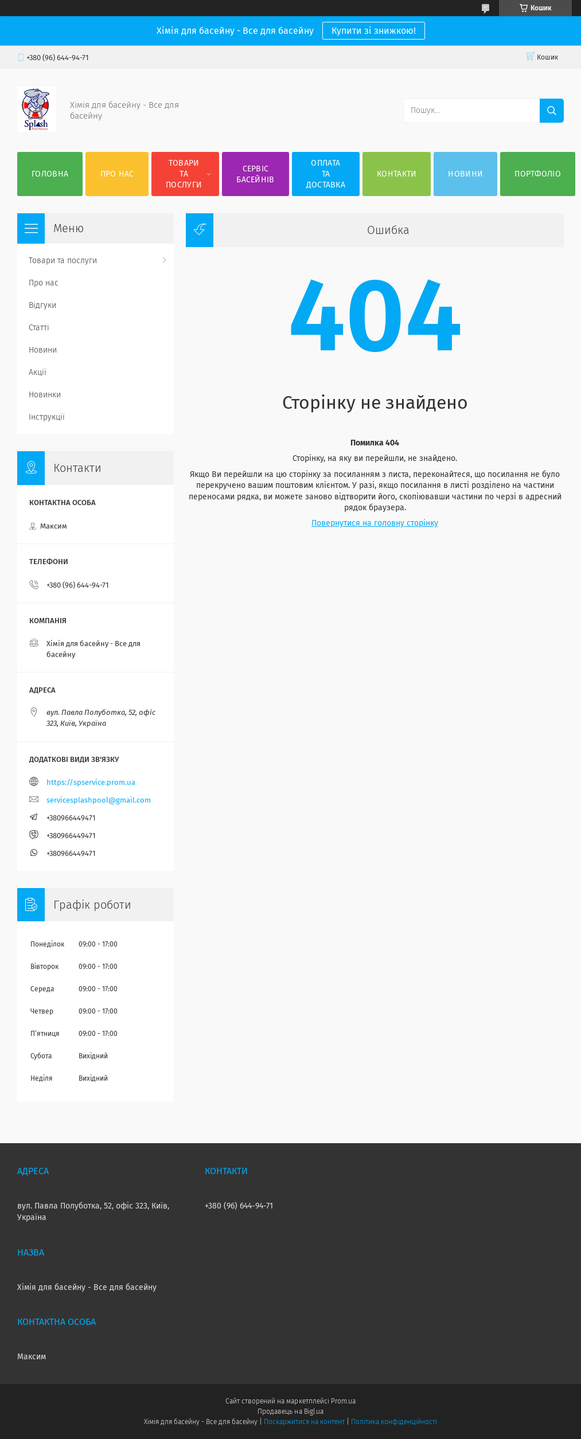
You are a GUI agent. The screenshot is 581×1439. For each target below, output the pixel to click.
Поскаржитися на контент (304, 1422)
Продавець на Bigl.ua (290, 1411)
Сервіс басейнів (255, 174)
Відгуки (42, 305)
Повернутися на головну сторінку (374, 523)
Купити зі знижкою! (374, 30)
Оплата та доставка (325, 174)
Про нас (117, 174)
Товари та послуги (184, 174)
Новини (465, 174)
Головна (50, 174)
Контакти (396, 174)
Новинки (45, 395)
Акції (37, 372)
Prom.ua (343, 1401)
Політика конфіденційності (394, 1422)
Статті (39, 328)
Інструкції (47, 417)
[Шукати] (552, 111)
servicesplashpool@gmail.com (98, 800)
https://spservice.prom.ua (90, 782)
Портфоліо (537, 174)
